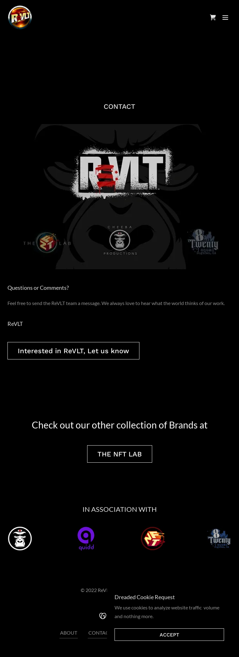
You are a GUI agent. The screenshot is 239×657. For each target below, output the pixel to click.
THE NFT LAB (119, 454)
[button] (225, 17)
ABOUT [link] (68, 633)
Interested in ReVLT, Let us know (73, 351)
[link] (19, 17)
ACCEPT (169, 635)
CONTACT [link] (100, 633)
